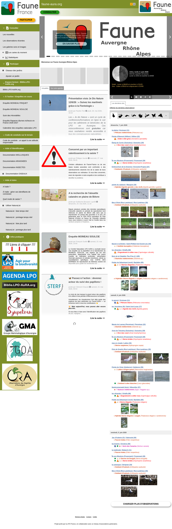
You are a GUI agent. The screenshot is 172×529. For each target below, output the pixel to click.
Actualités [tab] (45, 88)
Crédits (95, 517)
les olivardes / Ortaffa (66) (121, 250)
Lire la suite (97, 139)
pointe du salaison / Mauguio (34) (124, 185)
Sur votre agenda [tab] (57, 88)
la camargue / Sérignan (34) (122, 465)
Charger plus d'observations (140, 504)
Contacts (88, 517)
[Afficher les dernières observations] (122, 108)
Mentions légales (80, 517)
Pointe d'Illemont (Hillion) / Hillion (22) (126, 136)
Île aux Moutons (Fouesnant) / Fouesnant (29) (128, 161)
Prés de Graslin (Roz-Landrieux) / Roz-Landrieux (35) (131, 349)
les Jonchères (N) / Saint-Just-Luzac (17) (127, 306)
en (134, 4)
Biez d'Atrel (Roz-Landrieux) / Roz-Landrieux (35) (130, 203)
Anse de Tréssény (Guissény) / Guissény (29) (128, 331)
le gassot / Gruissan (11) (121, 300)
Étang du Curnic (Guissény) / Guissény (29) (128, 143)
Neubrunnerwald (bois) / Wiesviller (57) (126, 387)
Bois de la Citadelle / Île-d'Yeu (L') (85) (126, 256)
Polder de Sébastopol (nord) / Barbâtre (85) (128, 262)
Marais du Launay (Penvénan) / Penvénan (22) (129, 324)
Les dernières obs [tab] (118, 103)
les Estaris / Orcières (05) (121, 444)
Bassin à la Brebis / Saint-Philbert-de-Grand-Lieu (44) (131, 244)
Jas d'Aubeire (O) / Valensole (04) (124, 438)
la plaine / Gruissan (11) (120, 130)
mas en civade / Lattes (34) (121, 343)
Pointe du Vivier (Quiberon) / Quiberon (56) (127, 367)
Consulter (49, 12)
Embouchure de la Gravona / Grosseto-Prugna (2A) (131, 167)
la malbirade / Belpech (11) (121, 450)
